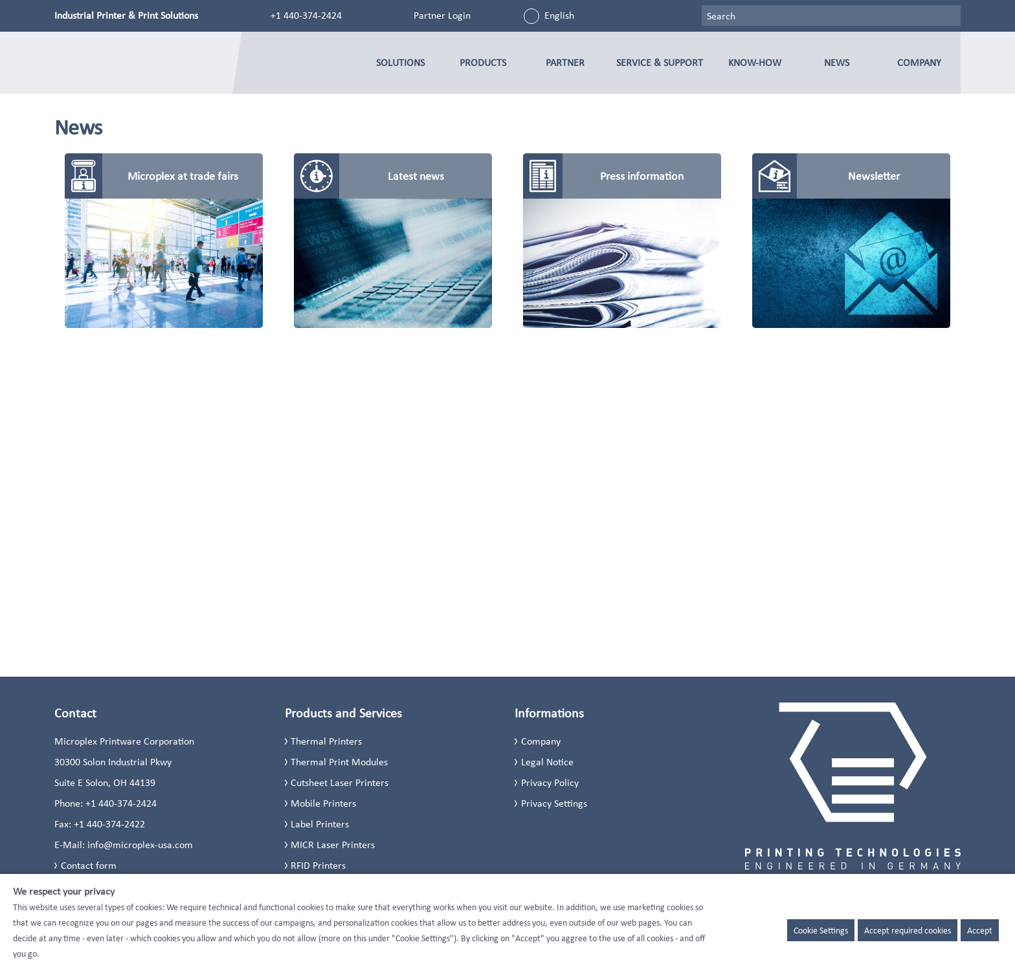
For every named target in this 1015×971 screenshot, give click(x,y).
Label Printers (320, 824)
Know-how (754, 62)
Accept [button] (979, 930)
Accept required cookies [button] (907, 930)
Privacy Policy (550, 782)
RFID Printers (318, 865)
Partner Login (442, 15)
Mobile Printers (323, 803)
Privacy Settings (554, 803)
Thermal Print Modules (339, 762)
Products (483, 62)
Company (919, 62)
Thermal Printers (326, 741)
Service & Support (659, 62)
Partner (565, 62)
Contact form (89, 865)
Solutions (400, 62)
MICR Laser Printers (333, 844)
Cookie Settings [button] (821, 930)
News (836, 62)
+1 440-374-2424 (306, 15)
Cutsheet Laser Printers (339, 782)
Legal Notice (547, 762)
